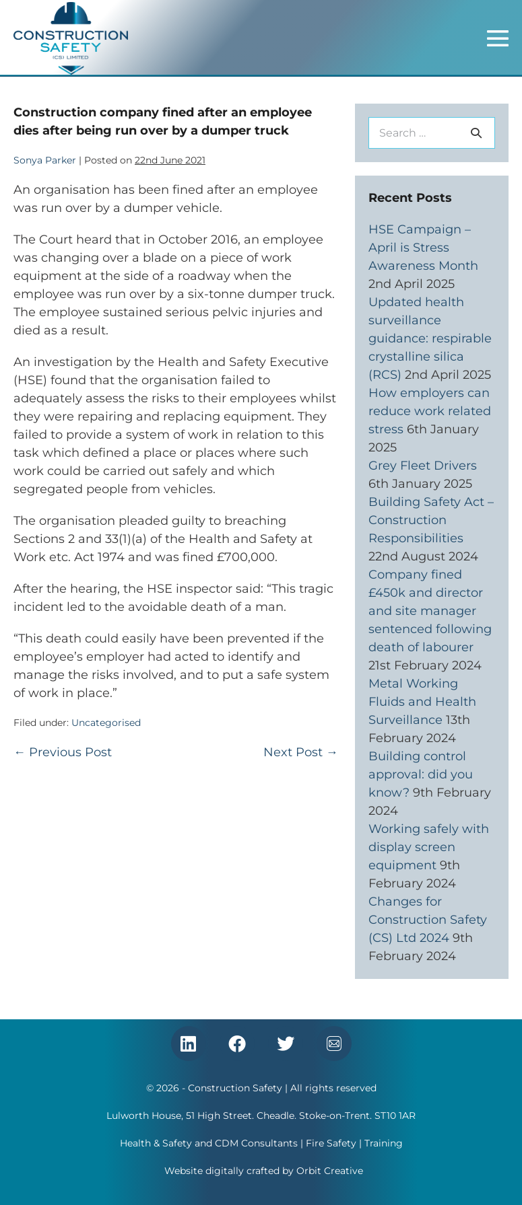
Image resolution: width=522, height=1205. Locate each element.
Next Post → (300, 752)
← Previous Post (62, 752)
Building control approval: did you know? (420, 774)
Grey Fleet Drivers (422, 465)
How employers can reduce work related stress (429, 411)
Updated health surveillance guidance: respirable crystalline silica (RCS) (430, 338)
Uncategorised (106, 723)
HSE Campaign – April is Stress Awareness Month (423, 247)
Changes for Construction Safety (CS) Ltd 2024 (427, 919)
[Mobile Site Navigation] (498, 38)
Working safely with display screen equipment (428, 847)
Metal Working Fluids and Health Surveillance (422, 701)
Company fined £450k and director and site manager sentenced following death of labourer (430, 611)
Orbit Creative (329, 1171)
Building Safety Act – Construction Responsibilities (431, 520)
